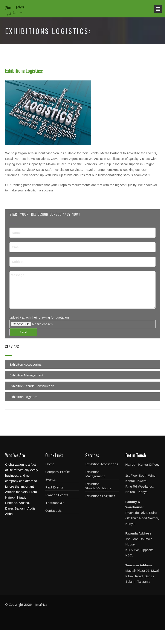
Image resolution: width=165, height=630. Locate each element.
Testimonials (54, 503)
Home (50, 464)
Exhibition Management (95, 474)
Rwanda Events (56, 495)
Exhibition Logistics (23, 396)
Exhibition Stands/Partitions (98, 486)
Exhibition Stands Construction (31, 386)
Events (50, 479)
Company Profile (57, 472)
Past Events (54, 487)
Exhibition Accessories (101, 464)
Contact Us (53, 510)
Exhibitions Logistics (100, 496)
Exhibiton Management (26, 375)
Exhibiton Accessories (25, 364)
